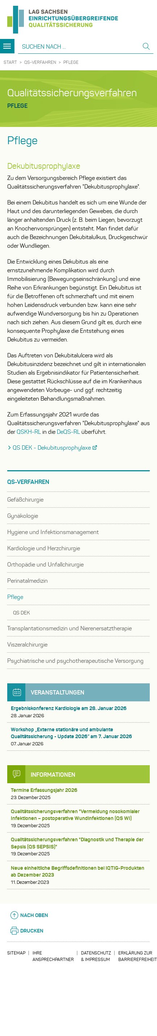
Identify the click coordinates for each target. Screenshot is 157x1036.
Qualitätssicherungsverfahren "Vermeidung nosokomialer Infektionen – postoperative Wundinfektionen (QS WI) (78, 818)
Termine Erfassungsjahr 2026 (78, 794)
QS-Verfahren (40, 62)
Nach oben (28, 915)
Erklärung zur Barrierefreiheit (137, 956)
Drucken (26, 930)
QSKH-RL (29, 431)
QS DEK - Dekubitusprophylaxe (52, 447)
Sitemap (16, 953)
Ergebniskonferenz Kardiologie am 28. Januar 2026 (78, 712)
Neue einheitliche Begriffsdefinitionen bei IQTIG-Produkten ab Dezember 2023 (78, 875)
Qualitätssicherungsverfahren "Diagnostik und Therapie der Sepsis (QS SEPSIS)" (78, 846)
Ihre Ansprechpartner (53, 956)
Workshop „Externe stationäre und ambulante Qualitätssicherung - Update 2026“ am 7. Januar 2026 (78, 736)
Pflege (70, 62)
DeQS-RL (68, 431)
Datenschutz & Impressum (96, 956)
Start (10, 62)
